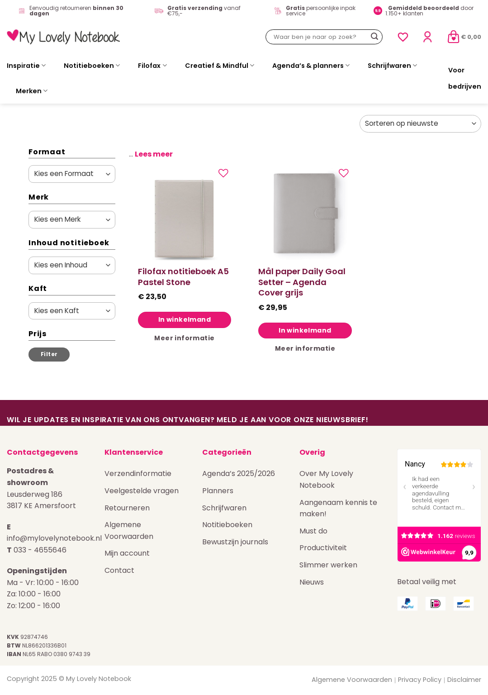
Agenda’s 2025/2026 (238, 473)
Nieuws (311, 582)
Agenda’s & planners (311, 65)
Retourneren (127, 508)
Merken (31, 90)
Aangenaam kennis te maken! (338, 508)
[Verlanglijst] (403, 37)
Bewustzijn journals (235, 542)
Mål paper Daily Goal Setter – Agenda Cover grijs (302, 282)
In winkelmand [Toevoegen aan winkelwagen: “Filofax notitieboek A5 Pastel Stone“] (184, 319)
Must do (313, 531)
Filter (49, 354)
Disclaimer (464, 679)
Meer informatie (184, 338)
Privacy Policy (419, 679)
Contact (119, 570)
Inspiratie (26, 65)
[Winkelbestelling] (420, 124)
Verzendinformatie (137, 473)
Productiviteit (323, 548)
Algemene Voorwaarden (128, 530)
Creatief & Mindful (219, 65)
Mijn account (127, 553)
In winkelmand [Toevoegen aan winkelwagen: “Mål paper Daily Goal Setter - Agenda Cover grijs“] (305, 330)
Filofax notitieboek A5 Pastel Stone (183, 276)
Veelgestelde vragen (141, 491)
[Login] (427, 36)
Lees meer (154, 154)
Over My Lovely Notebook (326, 479)
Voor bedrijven (464, 78)
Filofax (152, 65)
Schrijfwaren (392, 65)
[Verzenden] (374, 37)
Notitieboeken (92, 65)
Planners (217, 491)
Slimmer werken (328, 565)
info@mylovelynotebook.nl (54, 538)
